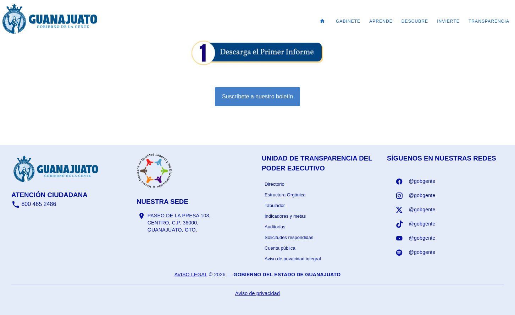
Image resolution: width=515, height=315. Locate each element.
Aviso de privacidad (257, 293)
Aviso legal (191, 274)
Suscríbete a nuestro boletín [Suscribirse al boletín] (257, 96)
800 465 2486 (33, 204)
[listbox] (320, 221)
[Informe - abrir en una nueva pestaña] (257, 63)
